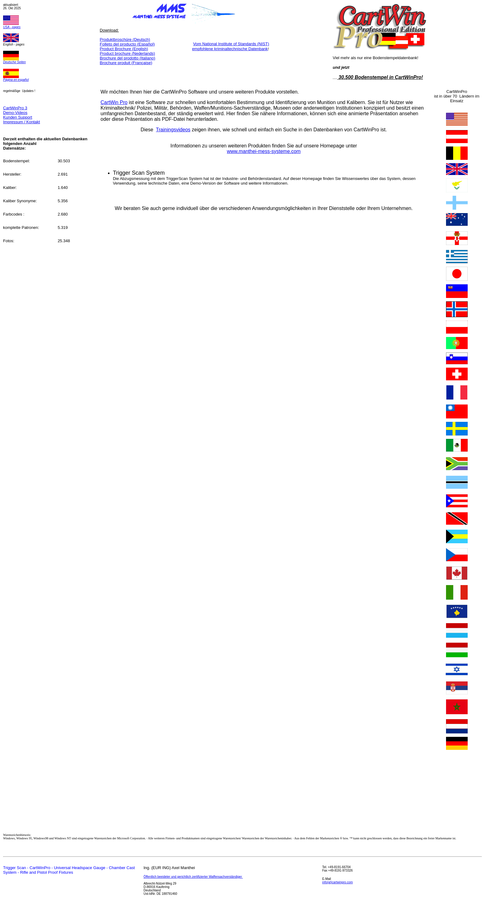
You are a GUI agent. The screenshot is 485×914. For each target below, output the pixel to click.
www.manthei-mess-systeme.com (263, 151)
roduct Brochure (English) (125, 48)
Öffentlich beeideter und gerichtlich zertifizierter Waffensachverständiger (193, 876)
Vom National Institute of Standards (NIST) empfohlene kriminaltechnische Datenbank (230, 46)
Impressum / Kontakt (21, 122)
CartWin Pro (114, 102)
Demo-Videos (15, 112)
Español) (127, 44)
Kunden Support (17, 117)
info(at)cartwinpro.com (337, 882)
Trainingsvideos (173, 129)
